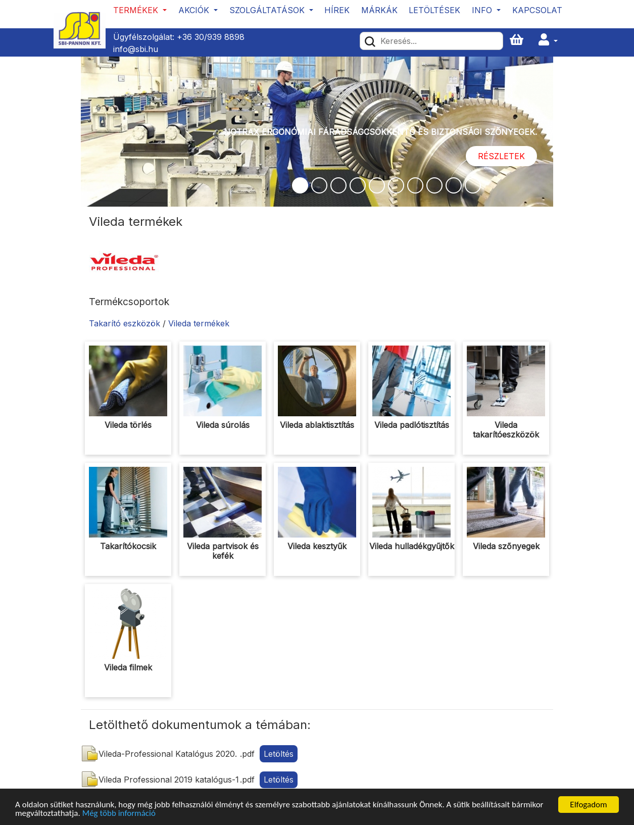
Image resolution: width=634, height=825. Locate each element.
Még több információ (119, 813)
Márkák (379, 10)
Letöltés (279, 754)
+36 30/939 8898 (211, 37)
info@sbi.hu (135, 49)
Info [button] (483, 10)
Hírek (337, 10)
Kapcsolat (537, 10)
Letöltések (434, 10)
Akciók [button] (195, 10)
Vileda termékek (198, 323)
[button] (548, 40)
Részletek (501, 156)
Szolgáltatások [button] (268, 10)
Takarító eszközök (124, 323)
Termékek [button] (137, 10)
